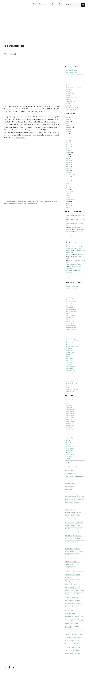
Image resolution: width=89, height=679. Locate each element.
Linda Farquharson (71, 437)
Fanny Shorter (69, 419)
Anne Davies (69, 403)
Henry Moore (78, 545)
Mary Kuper (68, 594)
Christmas (76, 502)
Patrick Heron (69, 600)
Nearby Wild (69, 344)
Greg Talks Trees (70, 323)
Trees (67, 195)
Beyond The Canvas (71, 294)
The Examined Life (71, 372)
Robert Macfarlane (70, 613)
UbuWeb (68, 387)
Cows (67, 133)
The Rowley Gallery (71, 454)
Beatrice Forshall (69, 486)
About (61, 4)
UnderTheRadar (70, 391)
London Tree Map (70, 339)
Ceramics (68, 129)
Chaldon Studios (70, 303)
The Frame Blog (70, 374)
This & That (69, 191)
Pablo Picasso (75, 597)
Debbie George (70, 415)
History (68, 158)
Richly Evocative (70, 360)
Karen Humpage (69, 577)
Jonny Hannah (69, 433)
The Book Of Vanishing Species (74, 87)
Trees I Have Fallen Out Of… (73, 101)
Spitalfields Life (70, 364)
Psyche (68, 356)
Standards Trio (18, 203)
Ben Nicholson (69, 489)
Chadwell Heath (69, 499)
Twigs (67, 197)
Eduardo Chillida (75, 525)
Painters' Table (69, 350)
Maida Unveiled (70, 342)
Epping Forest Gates (71, 309)
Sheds (67, 184)
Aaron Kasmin (69, 399)
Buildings (68, 125)
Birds (67, 119)
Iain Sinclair (79, 551)
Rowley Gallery (78, 620)
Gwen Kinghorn (70, 270)
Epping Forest (78, 528)
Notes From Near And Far (72, 346)
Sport (67, 187)
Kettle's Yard (69, 331)
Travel (67, 193)
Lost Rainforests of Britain (72, 340)
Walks (67, 203)
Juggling (68, 166)
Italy (77, 554)
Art (67, 117)
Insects (68, 162)
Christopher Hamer (70, 509)
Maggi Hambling (79, 590)
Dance (67, 137)
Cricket (68, 135)
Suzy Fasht (69, 452)
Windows (68, 207)
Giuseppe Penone (76, 538)
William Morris (69, 653)
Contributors (52, 4)
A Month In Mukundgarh (72, 78)
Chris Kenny (69, 407)
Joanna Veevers (70, 429)
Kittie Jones (69, 435)
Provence (67, 607)
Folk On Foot (69, 317)
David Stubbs (79, 519)
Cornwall (79, 512)
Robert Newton (70, 446)
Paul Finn (68, 444)
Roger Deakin (79, 616)
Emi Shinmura (69, 417)
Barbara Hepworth (70, 483)
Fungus (68, 150)
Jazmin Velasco (70, 425)
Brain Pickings (69, 298)
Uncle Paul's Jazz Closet (72, 389)
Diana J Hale (69, 305)
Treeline (68, 95)
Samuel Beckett (69, 631)
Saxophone (79, 631)
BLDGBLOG (69, 296)
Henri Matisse (69, 545)
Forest (67, 319)
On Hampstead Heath (71, 70)
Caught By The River (71, 301)
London (77, 587)
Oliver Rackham (78, 594)
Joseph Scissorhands (71, 329)
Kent (78, 581)
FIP (67, 313)
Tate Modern (68, 644)
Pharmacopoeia (69, 603)
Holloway (76, 548)
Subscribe (42, 4)
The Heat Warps (70, 376)
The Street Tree (70, 385)
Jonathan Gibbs (70, 431)
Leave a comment (32, 203)
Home (35, 4)
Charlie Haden (80, 499)
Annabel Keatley (70, 401)
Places (67, 178)
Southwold (68, 637)
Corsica (67, 515)
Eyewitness (68, 535)
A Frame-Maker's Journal (72, 286)
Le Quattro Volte (70, 93)
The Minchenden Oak (71, 109)
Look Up (68, 99)
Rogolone (78, 264)
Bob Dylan (81, 496)
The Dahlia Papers (70, 370)
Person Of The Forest (71, 97)
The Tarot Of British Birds (72, 76)
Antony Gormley (69, 480)
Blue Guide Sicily (69, 493)
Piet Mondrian (79, 603)
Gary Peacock (40, 201)
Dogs (67, 139)
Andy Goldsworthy (70, 473)
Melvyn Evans (69, 442)
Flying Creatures (70, 315)
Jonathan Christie (70, 568)
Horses (68, 160)
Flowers (68, 144)
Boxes (67, 123)
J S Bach (77, 574)
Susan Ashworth (70, 448)
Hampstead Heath (79, 541)
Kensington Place (70, 581)
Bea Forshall (69, 292)
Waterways (69, 205)
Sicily (81, 634)
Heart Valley (69, 91)
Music (29, 201)
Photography (69, 174)
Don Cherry (79, 522)
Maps (67, 168)
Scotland (67, 634)
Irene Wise (68, 229)
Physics (68, 176)
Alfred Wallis (68, 467)
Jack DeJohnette (48, 201)
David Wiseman (70, 413)
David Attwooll (75, 515)
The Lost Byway (70, 378)
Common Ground (70, 512)
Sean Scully (75, 634)
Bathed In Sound (70, 89)
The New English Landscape (73, 382)
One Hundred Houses (71, 72)
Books (67, 121)
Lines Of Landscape (71, 335)
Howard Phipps (69, 551)
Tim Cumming (69, 650)
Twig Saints (69, 458)
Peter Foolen (69, 354)
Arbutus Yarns (69, 290)
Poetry (67, 180)
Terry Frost (77, 644)
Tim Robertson (70, 456)
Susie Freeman (69, 450)
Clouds (68, 131)
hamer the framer (11, 201)
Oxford (67, 597)
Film (67, 141)
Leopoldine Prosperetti (71, 333)
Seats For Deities (70, 105)
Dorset (67, 525)
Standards (10, 54)
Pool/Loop (68, 85)
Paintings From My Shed (72, 80)
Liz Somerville (70, 439)
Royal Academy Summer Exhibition (72, 627)
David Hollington (70, 411)
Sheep (67, 185)
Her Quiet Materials (71, 325)
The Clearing (69, 368)
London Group (69, 590)
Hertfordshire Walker (71, 327)
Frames (68, 146)
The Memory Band (71, 380)
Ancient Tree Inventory (72, 288)
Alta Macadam (78, 467)
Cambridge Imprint (71, 299)
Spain (74, 637)
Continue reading (20, 137)
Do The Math (69, 307)
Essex (76, 532)
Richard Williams (69, 610)
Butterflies (68, 127)
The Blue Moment (70, 366)
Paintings (68, 172)
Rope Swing (68, 620)
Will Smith (77, 653)
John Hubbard (69, 564)
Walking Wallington (79, 278)
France (67, 538)
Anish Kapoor (69, 476)
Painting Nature (70, 352)
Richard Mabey (76, 607)
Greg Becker (68, 541)
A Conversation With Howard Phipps (75, 74)
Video (33, 201)
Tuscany (77, 650)
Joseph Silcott (69, 574)
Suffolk (80, 637)
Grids (67, 156)
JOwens (68, 246)
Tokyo (24, 203)
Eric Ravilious (69, 532)
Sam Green (69, 362)
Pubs (67, 182)
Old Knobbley (69, 348)
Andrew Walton (69, 470)
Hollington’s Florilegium (72, 107)
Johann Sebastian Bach (71, 561)
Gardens (68, 152)
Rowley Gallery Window (71, 623)
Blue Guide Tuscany (70, 496)
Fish (67, 143)
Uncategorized (69, 199)
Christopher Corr (70, 409)
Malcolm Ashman (70, 440)
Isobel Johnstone (70, 423)
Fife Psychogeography (71, 311)
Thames (67, 647)
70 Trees (68, 103)
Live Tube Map (70, 337)
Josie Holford (69, 250)
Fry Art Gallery (70, 321)
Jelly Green (69, 427)
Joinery (68, 164)
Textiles (68, 189)
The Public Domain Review (73, 383)
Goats (67, 154)
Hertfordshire (68, 548)
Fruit (67, 148)
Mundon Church (79, 254)
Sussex (78, 640)
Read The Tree (69, 358)
